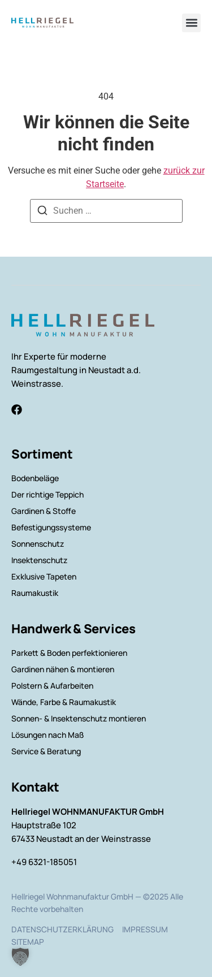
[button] (191, 23)
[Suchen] (42, 212)
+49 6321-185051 (44, 862)
